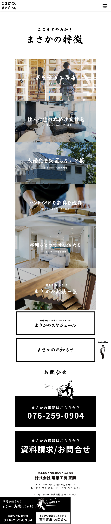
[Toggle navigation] (105, 5)
